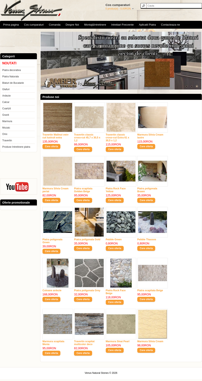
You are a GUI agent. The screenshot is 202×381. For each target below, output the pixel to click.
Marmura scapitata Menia (53, 343)
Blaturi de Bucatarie (13, 82)
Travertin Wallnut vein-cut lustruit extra (55, 136)
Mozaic (6, 127)
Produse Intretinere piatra (16, 146)
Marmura (7, 121)
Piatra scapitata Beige (150, 290)
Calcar (5, 102)
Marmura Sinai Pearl (117, 341)
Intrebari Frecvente (122, 24)
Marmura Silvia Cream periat (55, 190)
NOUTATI (9, 63)
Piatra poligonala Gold (87, 239)
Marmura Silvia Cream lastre (150, 136)
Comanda (54, 24)
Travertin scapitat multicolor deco (84, 343)
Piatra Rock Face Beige (116, 292)
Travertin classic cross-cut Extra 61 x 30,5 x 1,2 (117, 137)
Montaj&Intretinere (95, 24)
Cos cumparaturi (34, 24)
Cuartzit (6, 108)
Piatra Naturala (10, 76)
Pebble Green (114, 239)
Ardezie (6, 95)
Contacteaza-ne (170, 24)
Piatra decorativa (11, 70)
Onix (4, 134)
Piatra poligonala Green (52, 241)
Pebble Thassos (146, 239)
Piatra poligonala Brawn (147, 190)
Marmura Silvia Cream (150, 341)
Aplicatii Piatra (147, 24)
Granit (5, 114)
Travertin (7, 140)
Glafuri (5, 89)
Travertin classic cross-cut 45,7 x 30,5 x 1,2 (87, 137)
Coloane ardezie (51, 290)
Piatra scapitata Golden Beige (83, 190)
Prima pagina (11, 24)
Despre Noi (72, 24)
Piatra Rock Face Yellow (116, 190)
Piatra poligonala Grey (87, 290)
